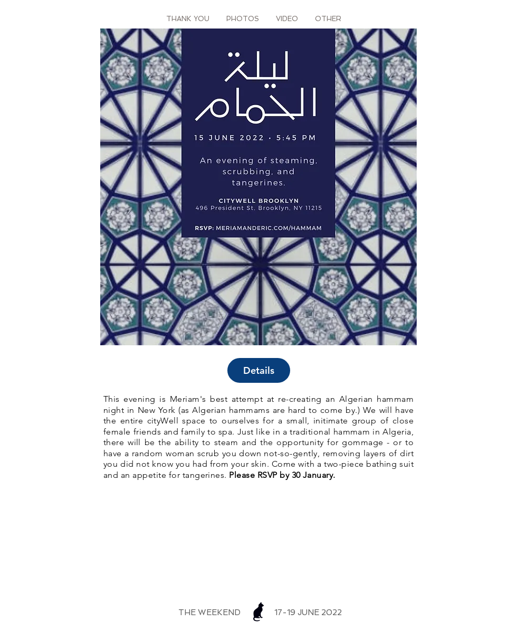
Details (258, 370)
